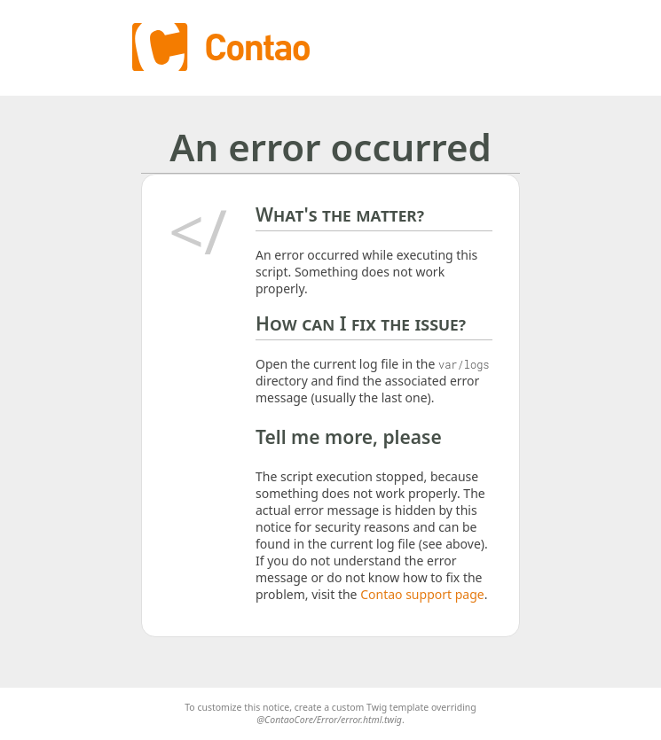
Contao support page (422, 594)
